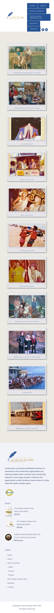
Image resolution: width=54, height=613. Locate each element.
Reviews (34, 23)
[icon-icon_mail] (46, 29)
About (43, 6)
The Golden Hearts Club (36, 17)
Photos (11, 575)
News (10, 567)
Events (11, 571)
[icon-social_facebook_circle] (43, 29)
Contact (34, 29)
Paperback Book (23, 524)
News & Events (37, 11)
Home (32, 6)
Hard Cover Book (21, 511)
